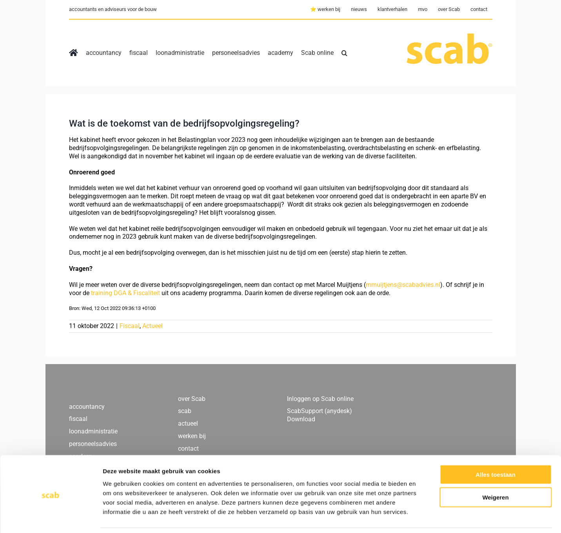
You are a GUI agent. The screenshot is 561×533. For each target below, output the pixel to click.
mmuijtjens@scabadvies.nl (403, 284)
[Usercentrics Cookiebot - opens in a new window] (50, 518)
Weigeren (495, 471)
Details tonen (423, 517)
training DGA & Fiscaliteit (125, 293)
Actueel (152, 326)
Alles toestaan (496, 448)
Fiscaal (130, 326)
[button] (344, 53)
